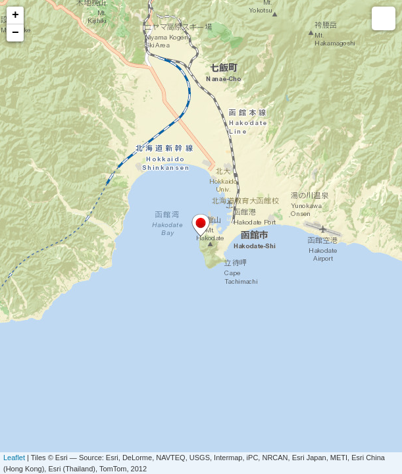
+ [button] (15, 15)
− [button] (15, 33)
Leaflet (14, 457)
